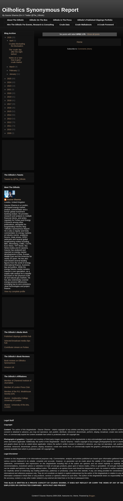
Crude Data (64, 25)
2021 (9, 89)
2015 (9, 111)
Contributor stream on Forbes (16, 347)
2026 (9, 37)
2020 (9, 93)
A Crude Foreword (105, 25)
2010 (9, 129)
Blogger (92, 496)
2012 (9, 122)
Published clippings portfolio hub (17, 336)
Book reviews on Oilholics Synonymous (15, 362)
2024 (9, 82)
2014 (9, 115)
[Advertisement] (18, 154)
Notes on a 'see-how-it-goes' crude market (16, 60)
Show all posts (93, 34)
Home (79, 42)
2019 (9, 97)
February (13, 70)
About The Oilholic (15, 20)
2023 (9, 86)
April (11, 41)
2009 (9, 133)
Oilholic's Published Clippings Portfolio (94, 20)
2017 (9, 104)
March (12, 67)
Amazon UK (9, 367)
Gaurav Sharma (14, 199)
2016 (9, 108)
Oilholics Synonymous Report (40, 10)
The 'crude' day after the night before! (15, 52)
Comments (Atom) (85, 49)
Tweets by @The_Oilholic (15, 179)
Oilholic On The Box (38, 20)
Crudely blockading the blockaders (17, 45)
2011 (9, 126)
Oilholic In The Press (62, 20)
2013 (9, 119)
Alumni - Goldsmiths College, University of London (16, 399)
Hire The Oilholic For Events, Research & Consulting (30, 25)
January (13, 74)
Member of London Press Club (17, 387)
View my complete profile (14, 291)
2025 (9, 79)
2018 (9, 100)
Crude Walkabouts (83, 25)
